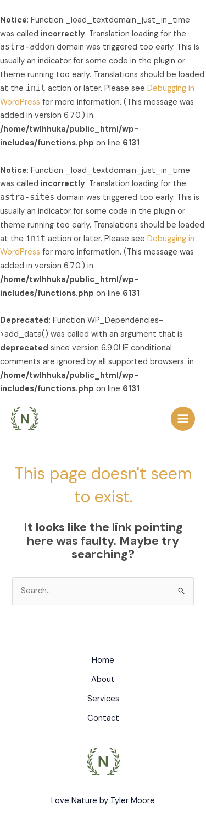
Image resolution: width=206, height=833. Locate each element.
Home (103, 660)
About (103, 679)
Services (103, 699)
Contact (103, 718)
